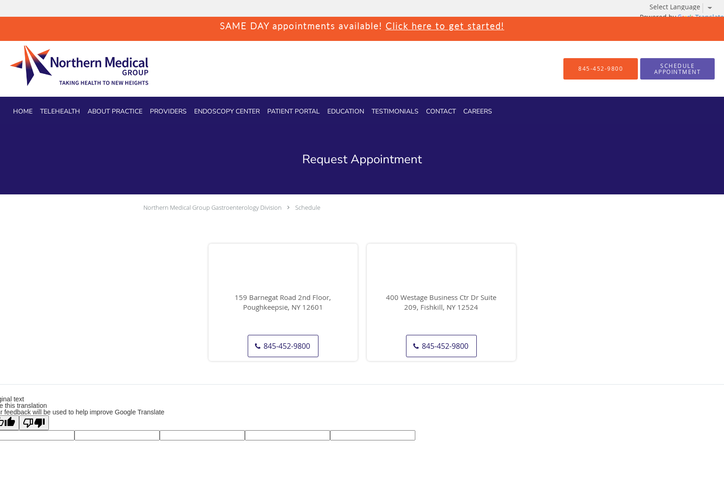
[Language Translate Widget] (684, 7)
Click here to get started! (445, 25)
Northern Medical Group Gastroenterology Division (212, 207)
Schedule (307, 207)
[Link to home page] (63, 69)
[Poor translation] (34, 422)
